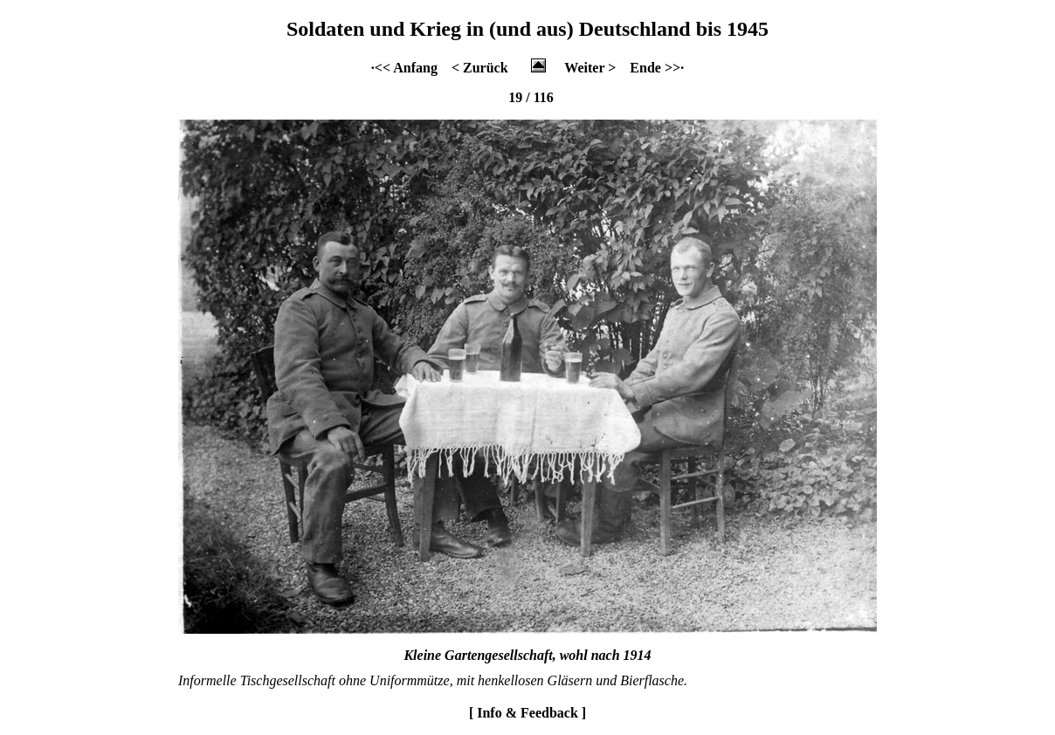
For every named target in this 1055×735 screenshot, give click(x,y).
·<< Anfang (404, 67)
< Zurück (480, 67)
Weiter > (590, 67)
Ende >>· (657, 67)
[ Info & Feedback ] (527, 712)
